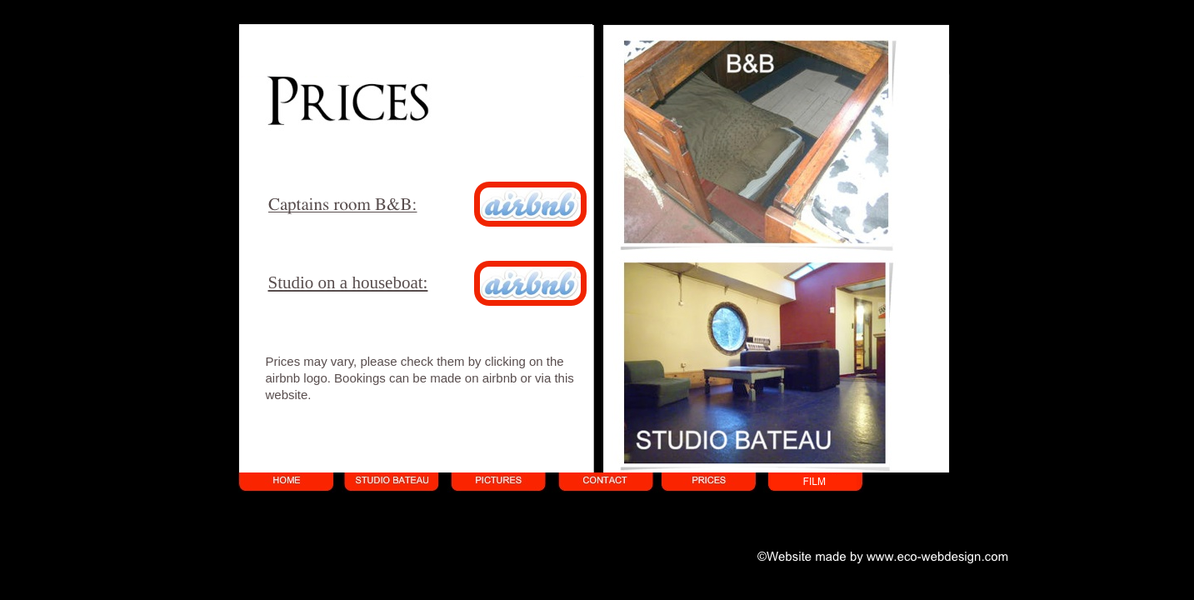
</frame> (412, 49)
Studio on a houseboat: (348, 282)
